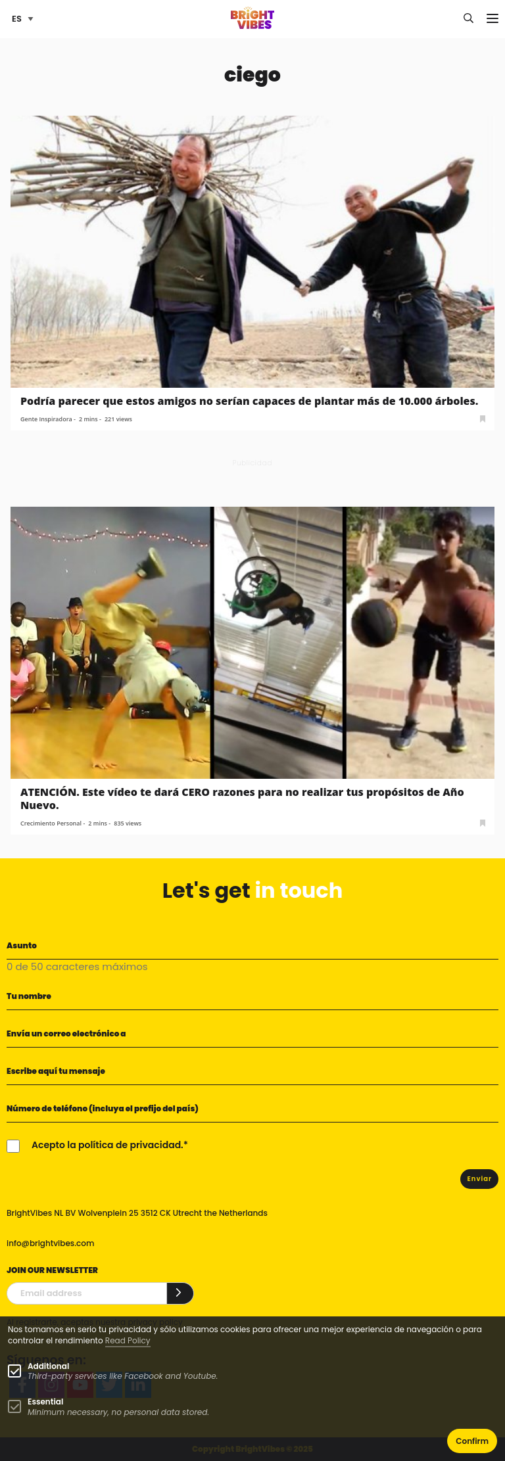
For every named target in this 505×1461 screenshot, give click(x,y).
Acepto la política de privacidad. (107, 1144)
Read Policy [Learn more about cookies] (128, 1340)
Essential (45, 1401)
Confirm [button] (472, 1441)
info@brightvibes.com (50, 1243)
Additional (48, 1366)
